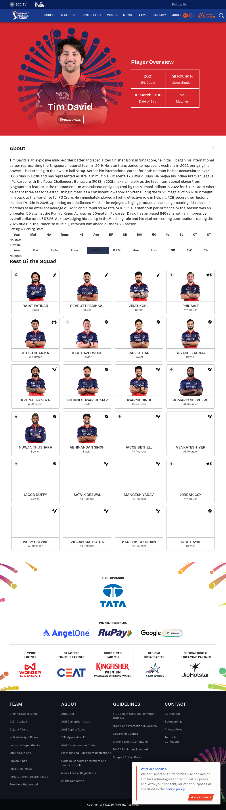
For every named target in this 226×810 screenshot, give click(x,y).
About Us (67, 714)
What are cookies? (154, 769)
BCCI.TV (18, 4)
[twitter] (194, 4)
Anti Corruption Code (75, 721)
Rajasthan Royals (21, 769)
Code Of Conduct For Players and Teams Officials (83, 763)
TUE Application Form (75, 737)
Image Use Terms (72, 781)
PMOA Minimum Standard (130, 749)
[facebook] (213, 4)
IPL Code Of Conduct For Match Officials (134, 716)
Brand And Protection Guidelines (135, 726)
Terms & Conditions (172, 740)
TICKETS (50, 15)
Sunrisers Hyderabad (24, 784)
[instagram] (204, 4)
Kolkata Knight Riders (24, 737)
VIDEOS (112, 15)
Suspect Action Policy (127, 757)
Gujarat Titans (19, 729)
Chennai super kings (24, 714)
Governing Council (125, 734)
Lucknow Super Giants (25, 745)
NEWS (127, 15)
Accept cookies (201, 797)
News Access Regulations (78, 773)
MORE (175, 15)
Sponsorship (173, 721)
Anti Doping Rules (73, 729)
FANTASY (159, 15)
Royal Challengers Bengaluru (29, 777)
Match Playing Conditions (130, 742)
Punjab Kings (18, 761)
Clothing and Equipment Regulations (86, 753)
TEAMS (142, 15)
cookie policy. (175, 789)
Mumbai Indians (20, 753)
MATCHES (68, 15)
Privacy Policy (174, 729)
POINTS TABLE (91, 15)
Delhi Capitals (19, 721)
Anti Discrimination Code (78, 745)
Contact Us (172, 714)
